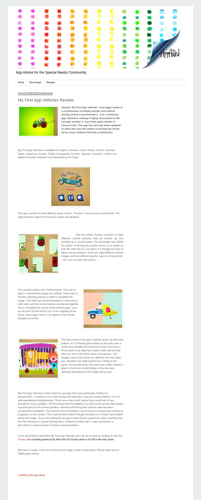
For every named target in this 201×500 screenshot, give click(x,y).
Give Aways (35, 82)
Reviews (50, 82)
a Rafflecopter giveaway (31, 475)
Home (21, 82)
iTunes (22, 439)
